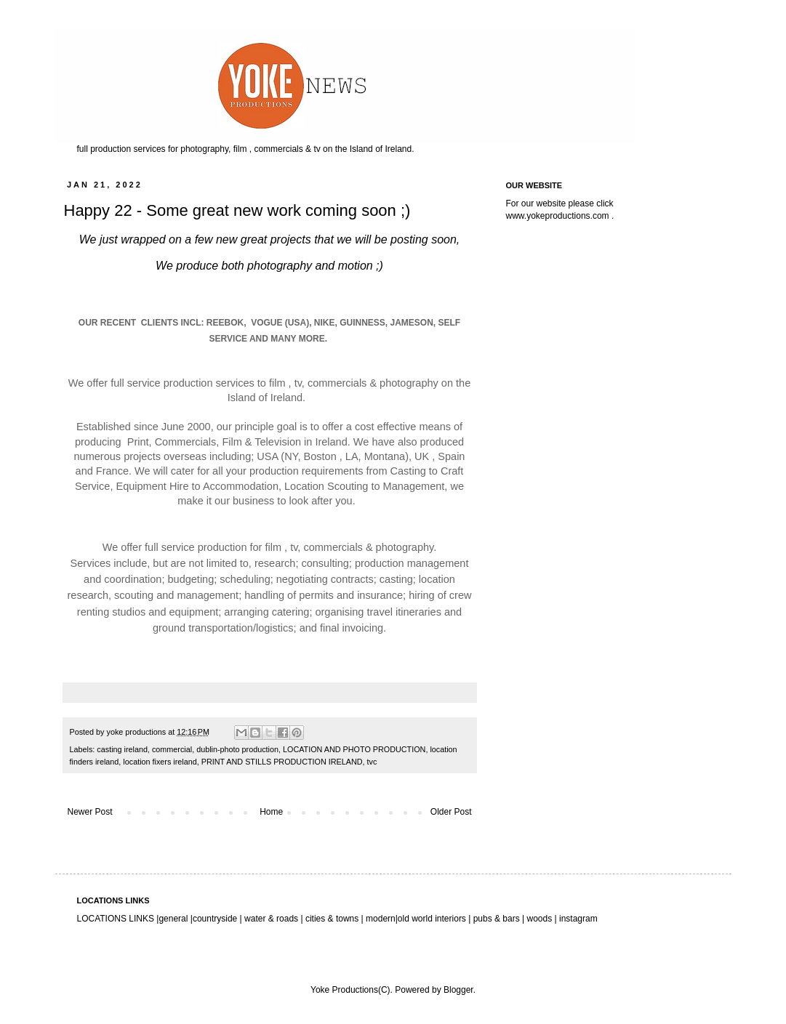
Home (271, 812)
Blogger (458, 990)
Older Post (451, 812)
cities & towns (332, 919)
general (173, 919)
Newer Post (90, 812)
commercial (172, 749)
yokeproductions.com (567, 216)
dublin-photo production (237, 749)
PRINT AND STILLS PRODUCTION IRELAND (282, 761)
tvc (372, 761)
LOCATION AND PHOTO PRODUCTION (354, 749)
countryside (216, 919)
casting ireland (122, 749)
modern (381, 919)
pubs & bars (494, 919)
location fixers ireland (159, 761)
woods (541, 919)
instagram (578, 919)
